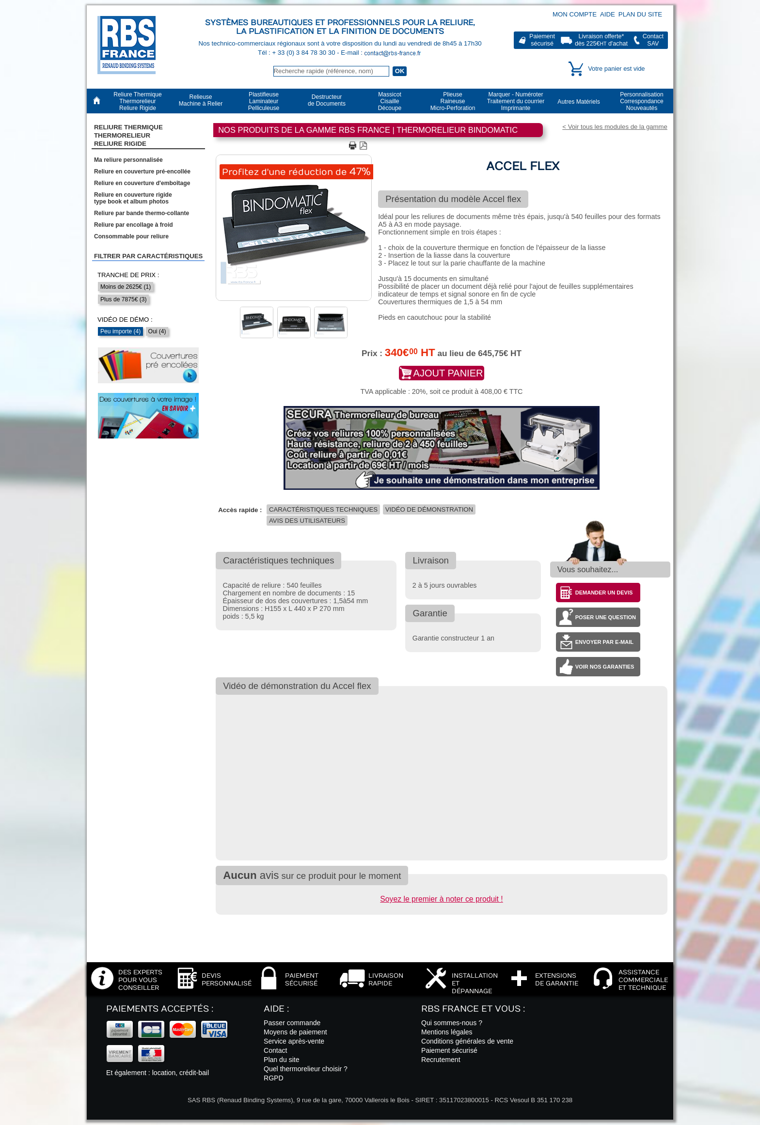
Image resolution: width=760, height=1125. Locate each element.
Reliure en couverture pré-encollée (142, 171)
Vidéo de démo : (125, 319)
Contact (275, 1050)
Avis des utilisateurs (307, 520)
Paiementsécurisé (542, 40)
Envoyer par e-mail (604, 642)
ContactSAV (653, 40)
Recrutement (440, 1059)
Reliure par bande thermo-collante (141, 213)
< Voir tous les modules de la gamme (614, 126)
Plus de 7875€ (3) (123, 299)
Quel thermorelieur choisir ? (306, 1069)
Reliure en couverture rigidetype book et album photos (133, 198)
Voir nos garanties (604, 667)
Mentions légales (447, 1032)
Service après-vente (294, 1041)
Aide (607, 14)
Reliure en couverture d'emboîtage (142, 183)
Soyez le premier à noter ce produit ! (441, 899)
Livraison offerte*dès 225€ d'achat (601, 40)
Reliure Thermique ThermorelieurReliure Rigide (128, 136)
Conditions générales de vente (467, 1041)
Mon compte (575, 14)
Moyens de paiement (295, 1032)
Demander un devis (604, 592)
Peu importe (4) (120, 331)
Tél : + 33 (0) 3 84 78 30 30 (297, 52)
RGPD (274, 1078)
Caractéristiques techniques (323, 509)
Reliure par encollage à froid (133, 224)
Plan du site (640, 14)
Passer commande (292, 1023)
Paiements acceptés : (159, 1009)
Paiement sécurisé (449, 1050)
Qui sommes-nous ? (451, 1023)
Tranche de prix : (128, 275)
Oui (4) (157, 331)
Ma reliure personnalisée (128, 159)
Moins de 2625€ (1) (125, 286)
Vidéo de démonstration (429, 509)
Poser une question (605, 617)
